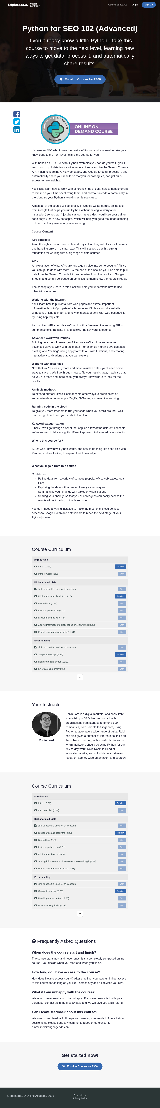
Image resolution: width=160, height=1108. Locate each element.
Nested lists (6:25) (80, 603)
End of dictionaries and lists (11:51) (80, 632)
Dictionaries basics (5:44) (80, 618)
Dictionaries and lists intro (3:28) (80, 596)
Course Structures (117, 4)
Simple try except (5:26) (80, 654)
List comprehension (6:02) (80, 610)
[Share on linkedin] (16, 131)
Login (135, 4)
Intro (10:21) (80, 566)
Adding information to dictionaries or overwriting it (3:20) (80, 625)
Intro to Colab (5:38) (80, 574)
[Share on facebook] (16, 115)
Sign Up (149, 4)
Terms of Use (80, 1095)
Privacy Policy (80, 1098)
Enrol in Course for (80, 79)
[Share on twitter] (16, 123)
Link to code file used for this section (80, 589)
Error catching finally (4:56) (80, 669)
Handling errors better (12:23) (80, 662)
